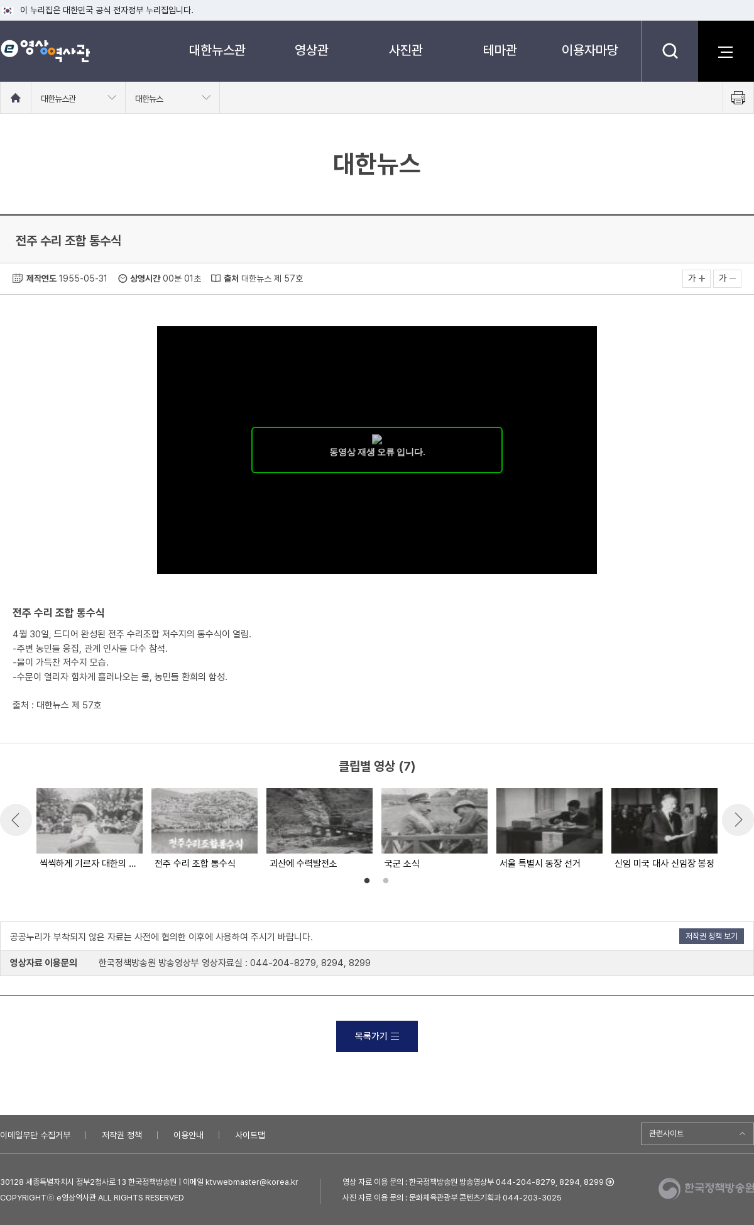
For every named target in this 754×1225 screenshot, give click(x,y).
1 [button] (367, 881)
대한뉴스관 (217, 50)
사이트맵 (250, 1135)
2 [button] (386, 881)
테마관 (500, 50)
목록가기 (377, 1036)
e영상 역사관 (45, 51)
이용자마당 (590, 50)
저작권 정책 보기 (712, 936)
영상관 (312, 50)
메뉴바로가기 (0, 0)
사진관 (406, 50)
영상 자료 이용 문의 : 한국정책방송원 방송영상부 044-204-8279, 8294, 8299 (473, 1182)
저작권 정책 (122, 1135)
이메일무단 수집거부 (35, 1135)
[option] (88, 829)
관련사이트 (666, 1133)
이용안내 (188, 1135)
